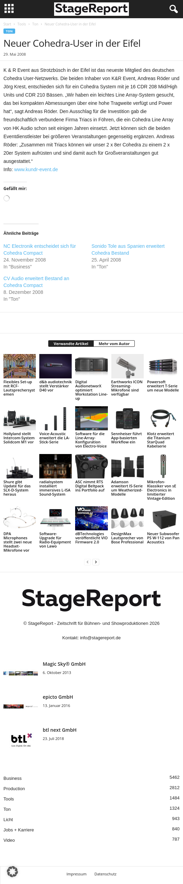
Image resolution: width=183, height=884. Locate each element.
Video (9, 840)
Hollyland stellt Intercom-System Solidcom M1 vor (18, 437)
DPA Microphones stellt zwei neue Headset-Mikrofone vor (17, 542)
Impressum (77, 873)
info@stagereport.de (100, 637)
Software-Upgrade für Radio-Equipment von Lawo (55, 540)
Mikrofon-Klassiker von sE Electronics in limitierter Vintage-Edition (161, 490)
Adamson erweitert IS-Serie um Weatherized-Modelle (127, 488)
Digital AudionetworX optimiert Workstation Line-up (91, 390)
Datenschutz (105, 873)
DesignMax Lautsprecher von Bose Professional (127, 537)
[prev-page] (87, 561)
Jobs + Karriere (18, 829)
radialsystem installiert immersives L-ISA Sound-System (54, 488)
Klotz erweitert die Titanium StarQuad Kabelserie (160, 440)
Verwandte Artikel (71, 343)
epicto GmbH (58, 697)
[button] (12, 871)
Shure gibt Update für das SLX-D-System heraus (17, 488)
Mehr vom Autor (114, 343)
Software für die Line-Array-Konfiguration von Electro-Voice (90, 440)
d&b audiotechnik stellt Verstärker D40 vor (55, 386)
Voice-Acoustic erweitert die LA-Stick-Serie (54, 437)
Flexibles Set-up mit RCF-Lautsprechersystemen (19, 388)
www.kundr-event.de (36, 169)
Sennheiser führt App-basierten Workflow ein (126, 437)
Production (14, 788)
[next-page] (95, 561)
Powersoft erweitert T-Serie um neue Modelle (163, 386)
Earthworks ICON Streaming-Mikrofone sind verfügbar (127, 388)
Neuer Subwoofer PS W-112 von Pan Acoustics (163, 537)
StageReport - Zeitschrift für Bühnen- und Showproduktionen (88, 623)
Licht (8, 819)
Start (7, 24)
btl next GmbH (60, 730)
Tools (21, 24)
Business (12, 778)
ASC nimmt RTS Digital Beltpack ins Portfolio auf (89, 486)
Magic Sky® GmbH (64, 664)
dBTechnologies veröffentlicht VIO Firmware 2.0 (91, 537)
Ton (35, 24)
